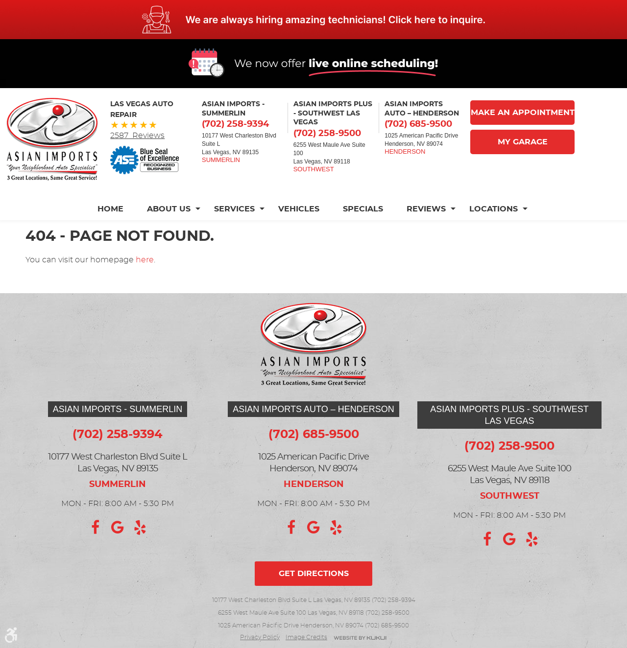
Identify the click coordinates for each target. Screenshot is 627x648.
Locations (493, 209)
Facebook (95, 527)
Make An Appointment (523, 112)
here (145, 260)
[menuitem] (116, 209)
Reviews (426, 209)
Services (234, 209)
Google (117, 527)
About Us (169, 209)
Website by (360, 638)
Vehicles (298, 209)
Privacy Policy (260, 637)
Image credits (306, 637)
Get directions (314, 574)
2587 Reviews (137, 135)
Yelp (140, 527)
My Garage (523, 142)
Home (110, 209)
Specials (363, 209)
